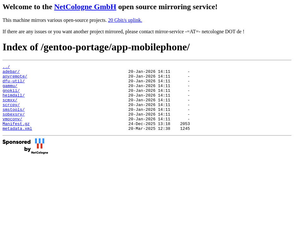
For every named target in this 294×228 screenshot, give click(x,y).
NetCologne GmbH (85, 7)
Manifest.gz (16, 136)
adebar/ (11, 73)
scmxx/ (10, 107)
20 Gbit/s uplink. (125, 20)
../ (6, 67)
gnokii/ (11, 96)
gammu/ (10, 90)
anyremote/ (15, 79)
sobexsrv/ (14, 124)
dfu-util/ (14, 84)
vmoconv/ (12, 130)
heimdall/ (14, 101)
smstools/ (14, 119)
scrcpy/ (11, 113)
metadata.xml (17, 141)
